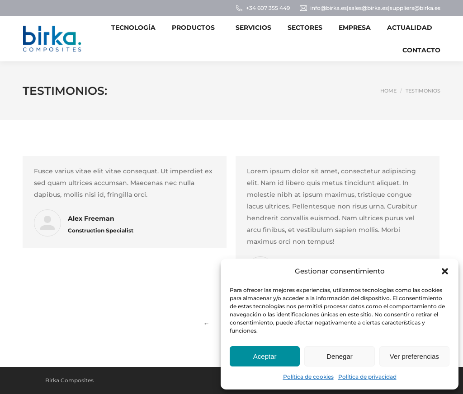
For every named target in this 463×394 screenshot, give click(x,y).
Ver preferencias (414, 356)
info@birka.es (328, 8)
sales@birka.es (368, 8)
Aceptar (265, 356)
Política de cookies (308, 376)
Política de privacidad (367, 376)
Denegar (339, 356)
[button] (444, 271)
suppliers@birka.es (415, 8)
